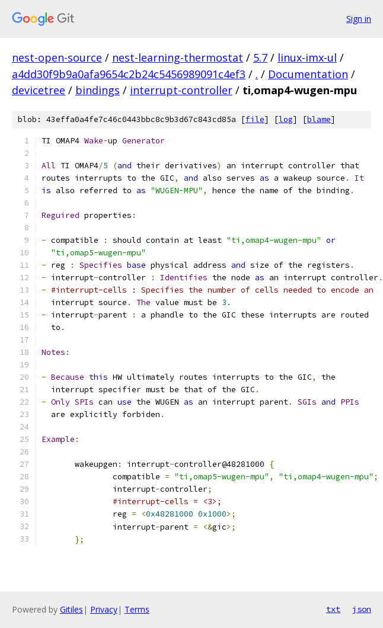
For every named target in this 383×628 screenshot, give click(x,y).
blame (319, 119)
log (286, 119)
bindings (97, 90)
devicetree (38, 90)
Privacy (103, 609)
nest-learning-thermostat (177, 57)
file (254, 119)
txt (333, 609)
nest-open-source (57, 57)
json (361, 609)
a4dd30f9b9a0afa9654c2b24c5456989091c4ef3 (128, 74)
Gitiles (71, 609)
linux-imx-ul (307, 57)
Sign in (358, 18)
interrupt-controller (181, 90)
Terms (137, 609)
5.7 (260, 57)
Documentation (308, 74)
